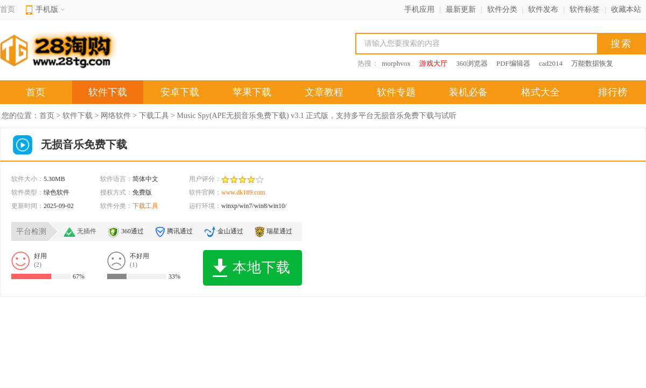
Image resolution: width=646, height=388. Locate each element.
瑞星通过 (279, 231)
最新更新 (461, 9)
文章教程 (324, 92)
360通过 (132, 231)
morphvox (396, 63)
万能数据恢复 (592, 63)
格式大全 (540, 92)
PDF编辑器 (513, 63)
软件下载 (107, 92)
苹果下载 (252, 92)
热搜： (367, 63)
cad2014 (551, 63)
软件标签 (585, 9)
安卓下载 (179, 92)
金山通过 (230, 231)
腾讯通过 (180, 231)
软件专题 (396, 92)
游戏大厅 (433, 63)
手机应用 (419, 9)
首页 (7, 9)
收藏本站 (626, 9)
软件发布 (543, 9)
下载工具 (154, 116)
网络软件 (116, 116)
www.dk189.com (243, 192)
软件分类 (502, 9)
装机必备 (468, 92)
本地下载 (252, 268)
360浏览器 (472, 63)
